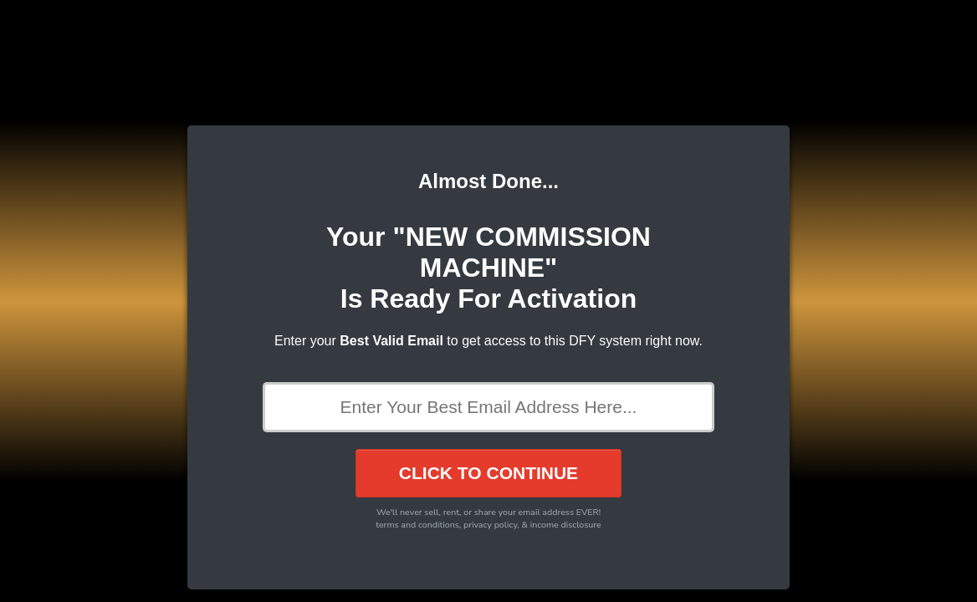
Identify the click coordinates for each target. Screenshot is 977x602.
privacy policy (490, 524)
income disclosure (565, 524)
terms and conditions (417, 524)
